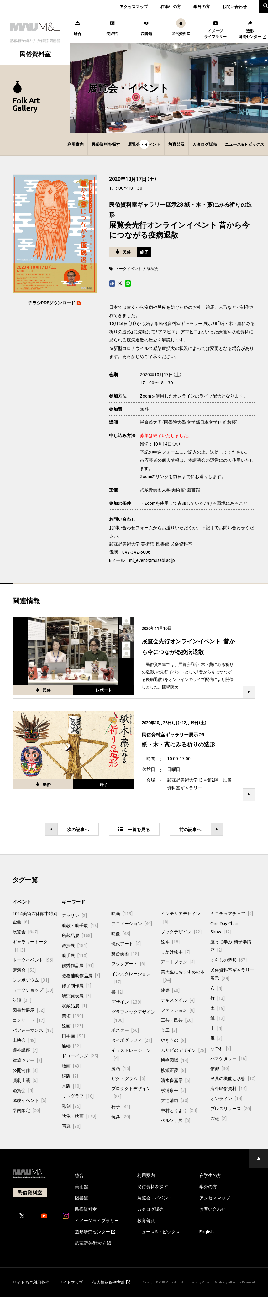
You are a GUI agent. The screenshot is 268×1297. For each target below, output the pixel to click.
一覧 (134, 829)
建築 (170, 990)
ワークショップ (33, 990)
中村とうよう (179, 1110)
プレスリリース (230, 1108)
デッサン (74, 915)
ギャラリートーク (30, 945)
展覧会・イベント (144, 144)
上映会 (24, 1040)
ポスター (125, 1030)
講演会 (152, 268)
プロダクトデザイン (131, 1092)
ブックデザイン (181, 931)
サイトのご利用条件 (31, 1282)
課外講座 (25, 1050)
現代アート (126, 943)
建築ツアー (27, 1060)
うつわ (220, 1048)
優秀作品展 (78, 965)
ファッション (178, 1010)
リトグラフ (78, 1096)
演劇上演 (25, 1080)
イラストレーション (131, 1054)
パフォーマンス (33, 1030)
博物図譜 (174, 1060)
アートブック (178, 961)
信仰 (219, 1068)
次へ (69, 829)
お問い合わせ (234, 6)
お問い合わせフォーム (131, 527)
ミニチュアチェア (231, 913)
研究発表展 (76, 995)
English (206, 1231)
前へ (198, 829)
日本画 (73, 1035)
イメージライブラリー (97, 1220)
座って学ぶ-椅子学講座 (230, 945)
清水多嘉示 (175, 1080)
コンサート (29, 1020)
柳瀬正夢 (173, 1070)
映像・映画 (79, 1116)
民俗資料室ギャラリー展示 (232, 974)
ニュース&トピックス (244, 144)
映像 (120, 933)
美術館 (81, 1186)
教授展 (74, 945)
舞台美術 (125, 953)
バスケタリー (228, 1058)
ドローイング (80, 1055)
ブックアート (128, 963)
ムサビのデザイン (183, 1050)
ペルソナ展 (175, 1120)
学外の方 (201, 6)
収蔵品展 (74, 1005)
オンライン (226, 1098)
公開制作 (25, 1070)
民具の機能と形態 (232, 1078)
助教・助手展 (80, 925)
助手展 (74, 955)
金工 (169, 1030)
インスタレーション (131, 977)
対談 (22, 1000)
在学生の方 (170, 6)
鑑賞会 (23, 1090)
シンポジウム (31, 980)
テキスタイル (178, 1000)
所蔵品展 (77, 935)
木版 (71, 1086)
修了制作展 (76, 985)
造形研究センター (95, 1231)
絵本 (170, 941)
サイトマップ (71, 1282)
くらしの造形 (228, 960)
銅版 (70, 1076)
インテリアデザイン (180, 917)
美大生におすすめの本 (183, 975)
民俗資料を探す (106, 144)
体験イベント (29, 1100)
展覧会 (25, 931)
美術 (72, 1015)
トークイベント (128, 268)
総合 (79, 1175)
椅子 (120, 1106)
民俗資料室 (86, 1209)
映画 (122, 913)
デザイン (126, 1002)
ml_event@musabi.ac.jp (152, 560)
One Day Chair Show (224, 927)
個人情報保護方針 (111, 1282)
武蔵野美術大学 (93, 1243)
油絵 (71, 1045)
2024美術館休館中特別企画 (35, 917)
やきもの (173, 1040)
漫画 (120, 1068)
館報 (218, 1118)
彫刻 (71, 1106)
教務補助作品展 (81, 975)
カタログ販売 (204, 144)
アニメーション (131, 923)
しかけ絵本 (175, 951)
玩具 (120, 1116)
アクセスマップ (133, 6)
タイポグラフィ (131, 1040)
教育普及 (176, 144)
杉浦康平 (173, 1090)
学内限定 (26, 1110)
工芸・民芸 (177, 1020)
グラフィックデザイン (133, 1016)
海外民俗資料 (228, 1088)
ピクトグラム (128, 1078)
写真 (71, 1126)
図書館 (81, 1197)
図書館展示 (29, 1010)
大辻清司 (174, 1100)
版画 (71, 1065)
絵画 (72, 1025)
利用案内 (75, 144)
